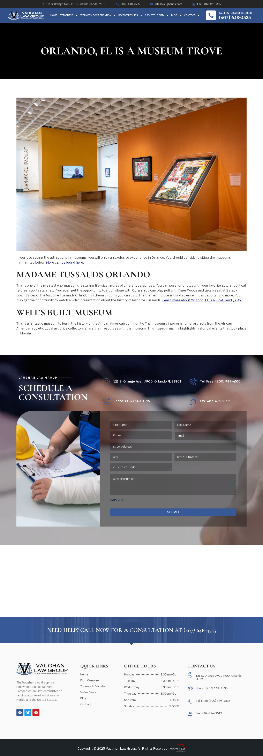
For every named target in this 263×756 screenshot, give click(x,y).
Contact (192, 15)
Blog (176, 15)
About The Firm (157, 15)
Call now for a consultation (235, 13)
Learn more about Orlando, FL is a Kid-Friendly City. (202, 300)
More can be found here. (65, 262)
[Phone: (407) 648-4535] (106, 402)
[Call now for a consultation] (211, 15)
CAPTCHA (116, 499)
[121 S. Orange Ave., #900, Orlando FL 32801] (106, 382)
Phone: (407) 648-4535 (131, 401)
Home (53, 15)
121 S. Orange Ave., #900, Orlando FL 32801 (147, 381)
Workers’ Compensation (98, 15)
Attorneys (69, 15)
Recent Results (130, 15)
